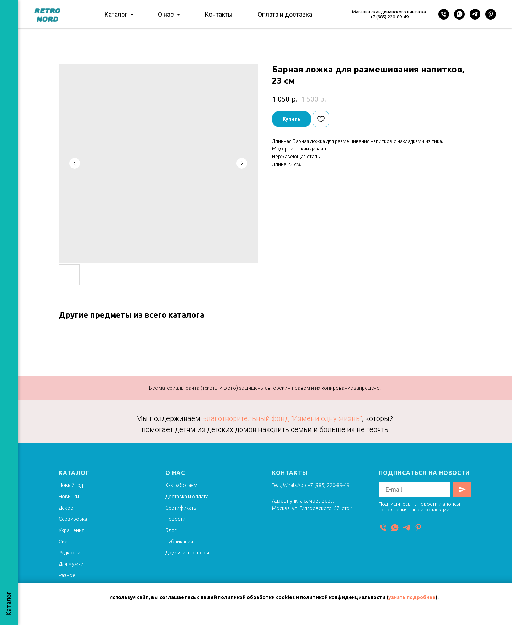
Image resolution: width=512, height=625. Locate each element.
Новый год (71, 485)
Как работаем (181, 485)
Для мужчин (72, 564)
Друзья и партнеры (187, 552)
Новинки (69, 496)
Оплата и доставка (285, 14)
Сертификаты (181, 508)
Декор (66, 508)
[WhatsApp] (459, 14)
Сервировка (73, 519)
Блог (170, 530)
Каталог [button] (116, 14)
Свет (64, 541)
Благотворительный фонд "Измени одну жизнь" (282, 418)
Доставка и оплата (186, 496)
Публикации (179, 541)
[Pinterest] (490, 14)
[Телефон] (443, 14)
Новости (175, 519)
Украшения (71, 530)
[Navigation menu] (9, 10)
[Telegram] (475, 14)
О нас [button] (166, 14)
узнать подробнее (412, 597)
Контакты (218, 14)
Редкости (69, 552)
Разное (67, 575)
